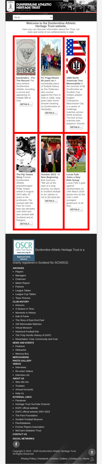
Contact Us (20, 434)
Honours (20, 305)
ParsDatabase (23, 423)
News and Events (23, 343)
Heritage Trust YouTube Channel (33, 404)
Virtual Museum (24, 327)
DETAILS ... (26, 104)
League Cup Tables (26, 294)
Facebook (21, 400)
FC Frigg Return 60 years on (50, 79)
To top (92, 455)
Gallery (63, 458)
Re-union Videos (24, 371)
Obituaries (21, 350)
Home (86, 458)
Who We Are (22, 382)
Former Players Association (30, 427)
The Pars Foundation (27, 415)
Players (19, 271)
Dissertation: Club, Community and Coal (37, 339)
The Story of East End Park (30, 320)
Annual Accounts (24, 389)
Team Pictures (23, 298)
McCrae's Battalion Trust (28, 430)
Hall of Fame (22, 316)
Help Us (20, 393)
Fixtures (20, 286)
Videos (17, 364)
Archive (54, 458)
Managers (21, 275)
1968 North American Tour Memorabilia (74, 80)
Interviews (21, 367)
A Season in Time (25, 308)
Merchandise (21, 357)
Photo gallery (22, 361)
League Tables (23, 290)
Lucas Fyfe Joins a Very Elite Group (73, 177)
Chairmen (21, 279)
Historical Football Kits (27, 331)
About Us (18, 378)
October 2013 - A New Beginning (50, 176)
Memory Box (22, 353)
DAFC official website (27, 408)
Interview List (22, 375)
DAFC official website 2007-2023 (33, 411)
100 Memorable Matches (29, 324)
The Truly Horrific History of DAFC (33, 335)
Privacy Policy (28, 458)
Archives (18, 268)
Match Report (23, 283)
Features (20, 346)
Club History (21, 301)
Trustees (20, 385)
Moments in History (26, 312)
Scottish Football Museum (29, 419)
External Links (22, 397)
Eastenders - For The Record (25, 79)
